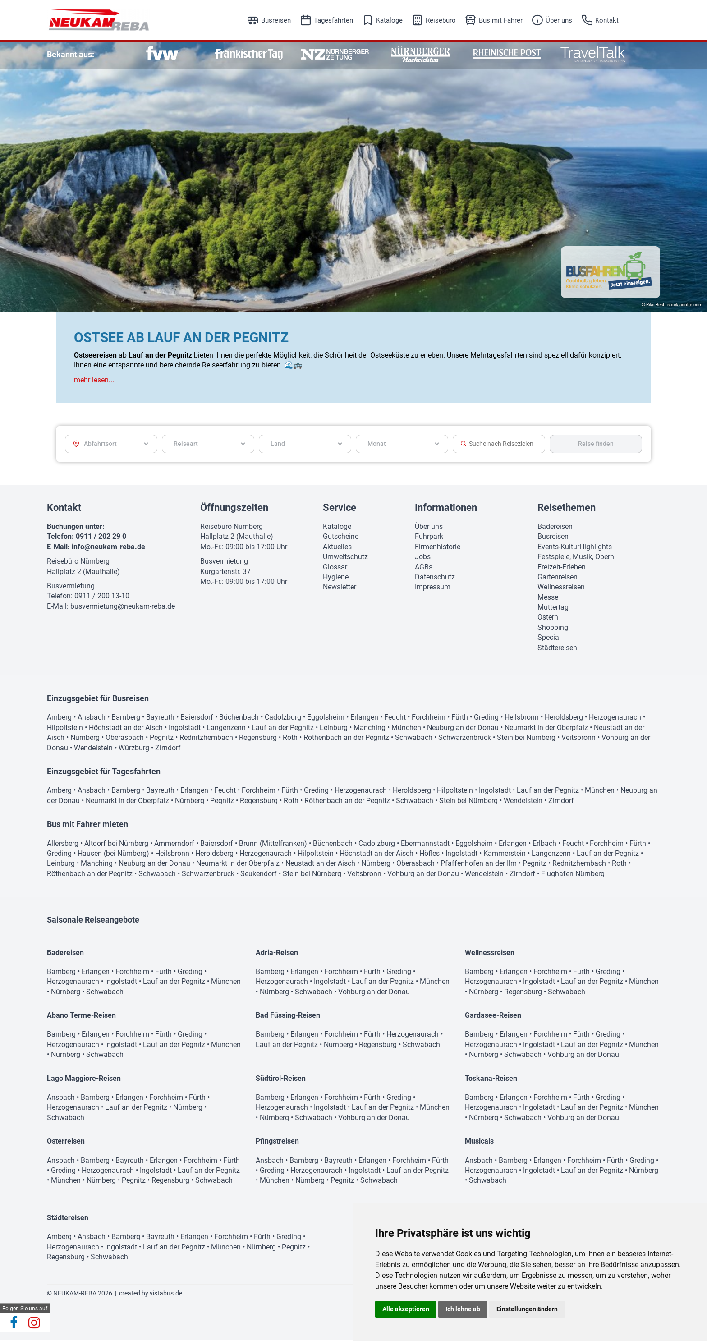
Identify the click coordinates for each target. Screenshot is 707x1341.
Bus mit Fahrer (501, 20)
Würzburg (134, 749)
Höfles (429, 854)
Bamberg (125, 718)
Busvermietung (71, 587)
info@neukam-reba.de (108, 548)
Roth (290, 739)
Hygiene (336, 578)
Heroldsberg (564, 718)
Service (339, 508)
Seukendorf (258, 875)
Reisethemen (566, 508)
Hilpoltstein (65, 729)
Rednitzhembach (206, 739)
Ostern (547, 618)
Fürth (459, 718)
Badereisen (555, 528)
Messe (547, 598)
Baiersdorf (196, 718)
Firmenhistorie (437, 548)
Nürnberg (85, 739)
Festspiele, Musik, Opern (575, 558)
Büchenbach (239, 718)
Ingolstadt (185, 729)
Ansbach (92, 718)
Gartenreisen (557, 578)
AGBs (423, 568)
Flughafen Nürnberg (573, 875)
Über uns (559, 20)
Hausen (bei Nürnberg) (113, 854)
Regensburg (258, 739)
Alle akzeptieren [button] (405, 1309)
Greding (486, 718)
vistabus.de (166, 1294)
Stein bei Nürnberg (526, 739)
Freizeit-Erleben (561, 568)
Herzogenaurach (615, 718)
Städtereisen (557, 649)
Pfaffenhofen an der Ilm (479, 864)
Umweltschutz (345, 558)
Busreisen (276, 20)
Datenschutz (435, 578)
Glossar (335, 568)
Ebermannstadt (425, 844)
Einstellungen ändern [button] (527, 1309)
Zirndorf (168, 749)
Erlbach (544, 844)
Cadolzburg (283, 718)
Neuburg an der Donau (463, 729)
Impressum (432, 588)
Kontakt (607, 20)
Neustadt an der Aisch (320, 864)
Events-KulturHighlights (574, 548)
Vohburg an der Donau (423, 875)
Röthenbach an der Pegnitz (346, 739)
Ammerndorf (174, 844)
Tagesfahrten (333, 20)
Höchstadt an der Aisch (126, 729)
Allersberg (62, 844)
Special (549, 638)
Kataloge (389, 20)
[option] (162, 54)
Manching (370, 729)
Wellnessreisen (561, 588)
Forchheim (428, 718)
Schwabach (413, 739)
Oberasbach (125, 739)
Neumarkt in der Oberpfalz (546, 729)
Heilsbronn (522, 718)
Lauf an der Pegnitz (283, 729)
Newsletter (339, 588)
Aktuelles (337, 548)
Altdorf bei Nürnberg (116, 844)
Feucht (395, 718)
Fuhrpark (429, 537)
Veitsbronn (578, 739)
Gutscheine (340, 537)
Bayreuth (160, 718)
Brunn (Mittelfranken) (273, 844)
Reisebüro (441, 20)
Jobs (423, 558)
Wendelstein (93, 749)
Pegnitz (162, 739)
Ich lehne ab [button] (462, 1309)
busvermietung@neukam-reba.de (122, 607)
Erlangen (364, 718)
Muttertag (553, 608)
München (406, 729)
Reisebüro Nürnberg (78, 562)
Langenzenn (226, 729)
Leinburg (334, 729)
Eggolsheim (325, 718)
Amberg (59, 718)
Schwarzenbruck (464, 739)
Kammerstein (504, 854)
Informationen (446, 508)
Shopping (552, 629)
